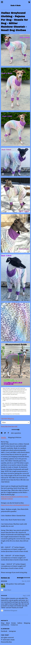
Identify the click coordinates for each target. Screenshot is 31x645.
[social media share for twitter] (5, 433)
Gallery (20, 623)
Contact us (14, 625)
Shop (3, 623)
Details (3, 437)
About (8, 623)
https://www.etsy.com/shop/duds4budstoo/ (15, 505)
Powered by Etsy (6, 642)
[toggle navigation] (2, 2)
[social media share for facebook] (2, 433)
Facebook (4, 631)
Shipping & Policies (14, 437)
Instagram (12, 631)
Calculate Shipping (7, 418)
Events (13, 623)
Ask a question (16, 433)
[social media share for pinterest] (8, 433)
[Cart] (29, 2)
